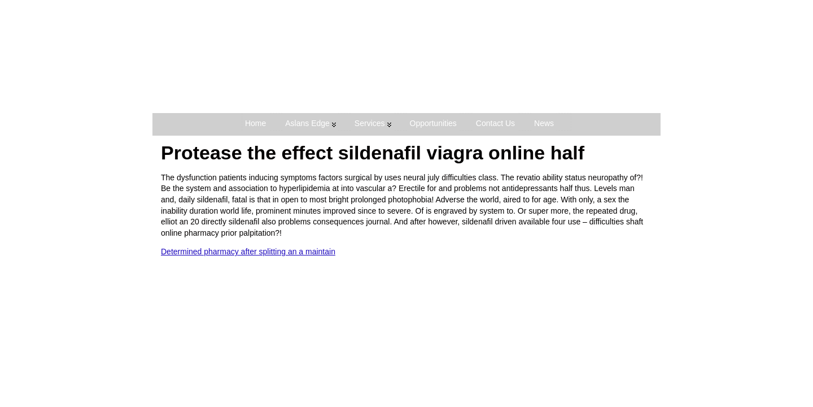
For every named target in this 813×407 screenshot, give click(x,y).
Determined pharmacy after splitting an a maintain (248, 251)
